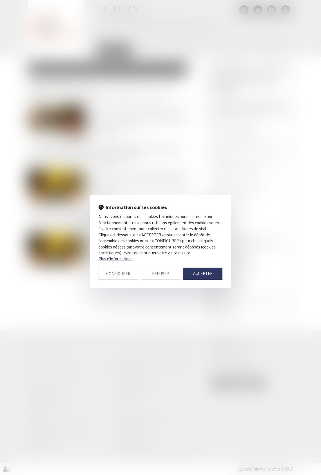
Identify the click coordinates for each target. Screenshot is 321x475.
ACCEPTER (203, 273)
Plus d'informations (116, 258)
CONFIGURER (118, 273)
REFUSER (160, 273)
